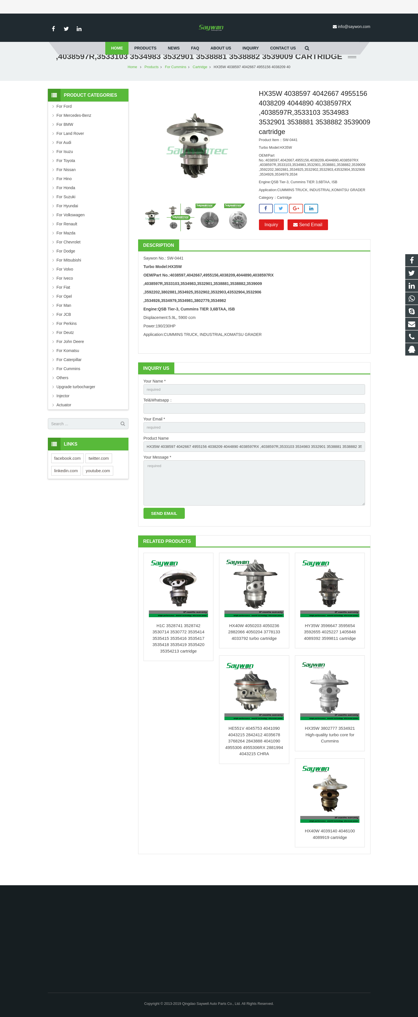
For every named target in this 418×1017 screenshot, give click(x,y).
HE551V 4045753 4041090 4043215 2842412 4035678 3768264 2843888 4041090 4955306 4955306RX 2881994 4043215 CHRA (254, 762)
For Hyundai (67, 222)
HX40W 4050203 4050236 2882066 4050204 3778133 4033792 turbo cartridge (254, 653)
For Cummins (176, 84)
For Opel (64, 313)
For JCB (64, 331)
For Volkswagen (71, 231)
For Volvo (65, 286)
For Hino (64, 195)
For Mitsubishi (69, 277)
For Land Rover (70, 150)
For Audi (64, 159)
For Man (64, 322)
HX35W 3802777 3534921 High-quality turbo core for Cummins (330, 756)
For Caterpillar (69, 376)
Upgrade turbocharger (76, 403)
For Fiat (63, 304)
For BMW (65, 141)
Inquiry (271, 241)
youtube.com (98, 487)
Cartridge (200, 84)
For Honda (66, 204)
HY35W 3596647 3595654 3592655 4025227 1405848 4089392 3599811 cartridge (330, 653)
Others (62, 394)
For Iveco (65, 295)
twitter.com (99, 474)
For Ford (64, 123)
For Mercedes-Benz (74, 132)
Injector (63, 412)
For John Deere (70, 358)
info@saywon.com (354, 26)
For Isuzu (65, 168)
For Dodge (66, 267)
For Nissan (66, 186)
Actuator (64, 421)
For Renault (67, 240)
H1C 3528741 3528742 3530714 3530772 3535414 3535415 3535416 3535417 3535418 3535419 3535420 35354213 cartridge (179, 659)
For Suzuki (66, 213)
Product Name (156, 456)
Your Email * (154, 437)
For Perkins (67, 340)
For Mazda (66, 249)
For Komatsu (68, 367)
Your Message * (157, 476)
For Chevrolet (69, 258)
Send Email (307, 241)
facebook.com (67, 474)
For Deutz (65, 349)
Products (152, 84)
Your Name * (154, 398)
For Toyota (66, 177)
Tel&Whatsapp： (158, 417)
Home (132, 84)
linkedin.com (66, 487)
